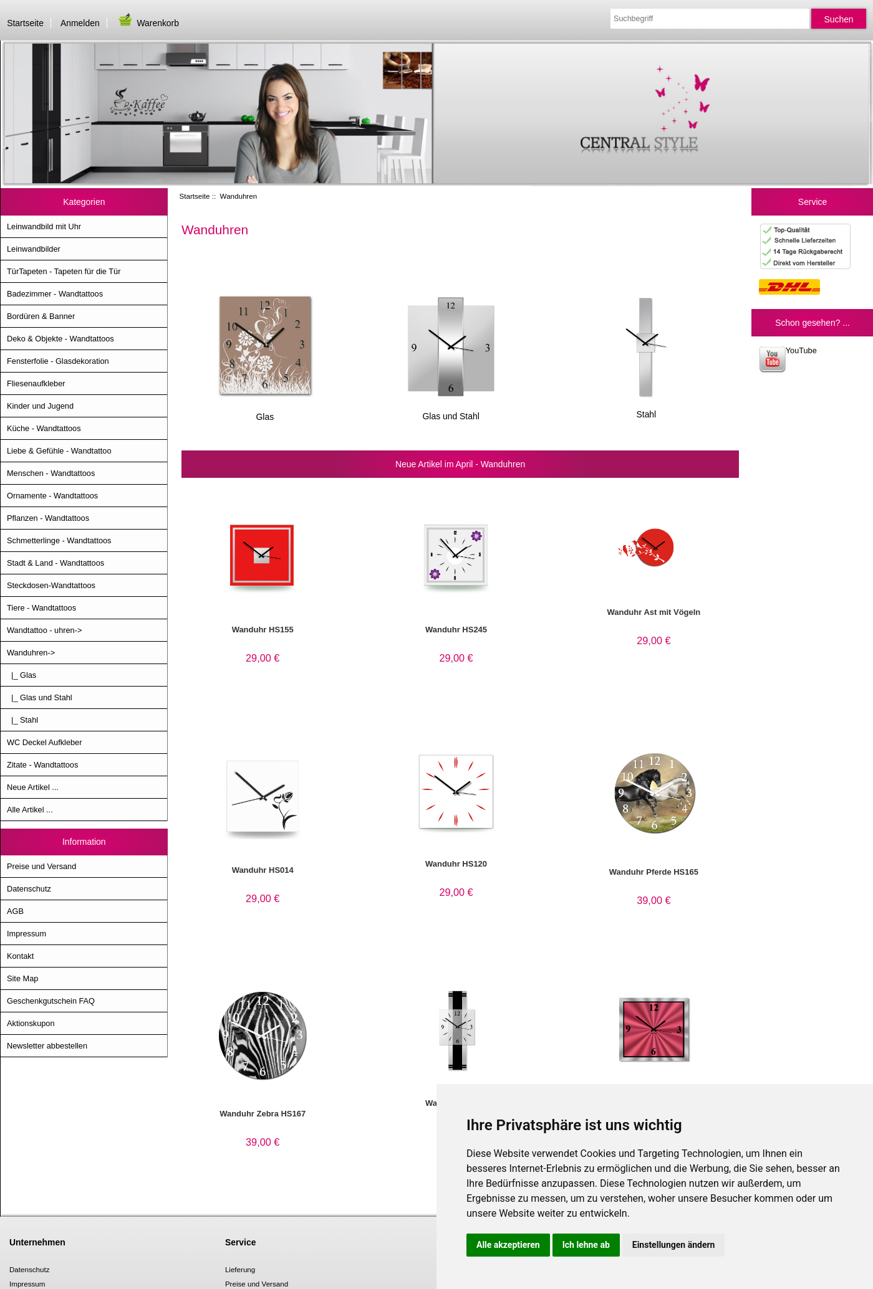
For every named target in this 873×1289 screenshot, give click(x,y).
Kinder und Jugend (40, 406)
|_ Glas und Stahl (39, 697)
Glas (265, 412)
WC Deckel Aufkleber (44, 742)
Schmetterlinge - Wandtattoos (59, 540)
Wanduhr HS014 (263, 870)
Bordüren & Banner (41, 316)
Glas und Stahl (451, 411)
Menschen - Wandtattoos (51, 473)
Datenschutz (29, 888)
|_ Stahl (22, 720)
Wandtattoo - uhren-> (44, 630)
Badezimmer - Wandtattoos (55, 293)
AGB (15, 911)
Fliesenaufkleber (36, 383)
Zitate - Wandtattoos (42, 764)
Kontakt (20, 956)
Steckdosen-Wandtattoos (51, 585)
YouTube (788, 359)
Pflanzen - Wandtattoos (48, 518)
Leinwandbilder (33, 249)
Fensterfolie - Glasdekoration (58, 361)
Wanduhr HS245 (456, 629)
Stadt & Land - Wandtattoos (55, 563)
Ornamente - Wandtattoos (52, 495)
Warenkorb (148, 23)
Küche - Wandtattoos (44, 428)
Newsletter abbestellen (47, 1045)
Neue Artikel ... (33, 787)
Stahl (646, 409)
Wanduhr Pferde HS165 (653, 872)
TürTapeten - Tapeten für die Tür (63, 271)
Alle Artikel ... (30, 809)
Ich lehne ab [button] (586, 1245)
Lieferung (240, 1269)
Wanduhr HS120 (456, 863)
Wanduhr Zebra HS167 (262, 1113)
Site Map (22, 978)
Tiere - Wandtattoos (41, 607)
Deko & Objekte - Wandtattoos (60, 338)
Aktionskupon (31, 1023)
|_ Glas (21, 675)
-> (31, 652)
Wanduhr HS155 (263, 629)
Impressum (26, 933)
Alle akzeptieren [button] (508, 1245)
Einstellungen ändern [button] (673, 1245)
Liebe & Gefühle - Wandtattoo (59, 450)
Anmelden (80, 23)
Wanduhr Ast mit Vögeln (654, 612)
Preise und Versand (41, 866)
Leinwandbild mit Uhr (44, 226)
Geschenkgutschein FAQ (51, 1001)
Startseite (25, 23)
